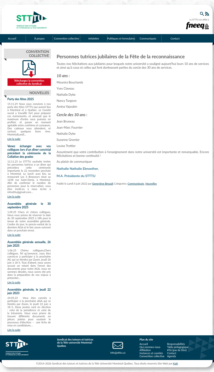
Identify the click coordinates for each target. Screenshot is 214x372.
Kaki (175, 363)
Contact (175, 38)
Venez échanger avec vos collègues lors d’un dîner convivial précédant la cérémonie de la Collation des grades (29, 151)
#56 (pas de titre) (177, 350)
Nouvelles (151, 183)
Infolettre (93, 38)
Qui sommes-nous (149, 346)
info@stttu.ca (117, 352)
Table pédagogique (178, 346)
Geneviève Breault (102, 183)
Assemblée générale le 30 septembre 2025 (29, 205)
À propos (39, 38)
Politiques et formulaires (121, 38)
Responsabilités (176, 343)
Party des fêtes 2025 (21, 99)
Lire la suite (14, 138)
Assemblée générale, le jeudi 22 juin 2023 (29, 291)
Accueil (143, 343)
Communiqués (148, 38)
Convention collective (66, 38)
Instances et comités (151, 353)
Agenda (171, 356)
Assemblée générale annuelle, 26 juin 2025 (29, 243)
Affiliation (145, 350)
